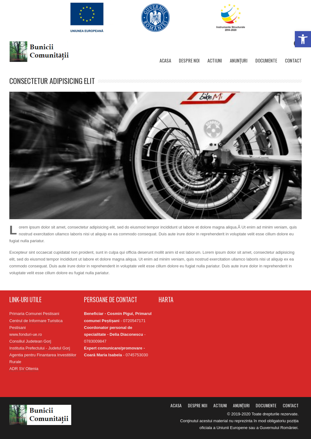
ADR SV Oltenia (23, 368)
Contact (293, 60)
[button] (303, 39)
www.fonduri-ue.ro (25, 334)
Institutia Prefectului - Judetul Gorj (39, 348)
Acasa (165, 60)
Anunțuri (239, 60)
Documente (266, 60)
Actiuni (214, 60)
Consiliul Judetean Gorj (30, 341)
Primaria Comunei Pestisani (34, 313)
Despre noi (189, 60)
